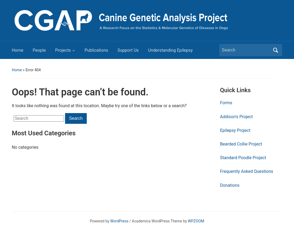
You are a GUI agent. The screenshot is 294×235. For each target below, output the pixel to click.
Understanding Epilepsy (170, 50)
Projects (63, 50)
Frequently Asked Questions (246, 171)
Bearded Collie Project (241, 144)
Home (17, 50)
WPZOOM (196, 221)
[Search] (245, 50)
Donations (230, 185)
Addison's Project (236, 116)
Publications (96, 50)
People (39, 50)
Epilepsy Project (235, 130)
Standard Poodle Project (243, 157)
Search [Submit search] (276, 50)
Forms (226, 102)
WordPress (119, 221)
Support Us (128, 50)
